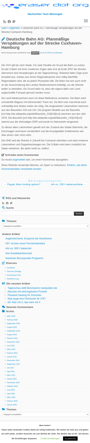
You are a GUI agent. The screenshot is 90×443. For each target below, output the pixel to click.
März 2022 (11, 356)
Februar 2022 (12, 360)
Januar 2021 (12, 386)
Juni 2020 (11, 397)
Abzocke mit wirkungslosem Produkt (27, 298)
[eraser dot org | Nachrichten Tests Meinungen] (45, 7)
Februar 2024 (12, 345)
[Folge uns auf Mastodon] (15, 24)
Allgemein (14, 35)
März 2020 (11, 404)
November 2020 (13, 389)
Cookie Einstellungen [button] (50, 438)
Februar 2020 (12, 408)
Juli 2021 (10, 375)
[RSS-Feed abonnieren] (5, 24)
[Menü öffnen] (86, 23)
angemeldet (18, 166)
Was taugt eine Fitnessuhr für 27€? (27, 305)
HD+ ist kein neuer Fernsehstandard (25, 250)
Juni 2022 (11, 353)
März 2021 (11, 382)
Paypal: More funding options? (22, 191)
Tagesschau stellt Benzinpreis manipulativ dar (32, 295)
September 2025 (13, 330)
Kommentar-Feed (14, 282)
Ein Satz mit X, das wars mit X (24, 309)
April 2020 (11, 401)
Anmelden (11, 275)
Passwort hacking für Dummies (24, 302)
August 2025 (12, 334)
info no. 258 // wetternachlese (68, 191)
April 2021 (11, 378)
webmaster (58, 60)
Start (4, 35)
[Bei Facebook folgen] (10, 24)
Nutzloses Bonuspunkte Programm (24, 265)
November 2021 (13, 367)
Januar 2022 (12, 364)
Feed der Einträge (14, 278)
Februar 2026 (12, 327)
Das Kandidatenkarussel (18, 260)
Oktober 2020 (12, 393)
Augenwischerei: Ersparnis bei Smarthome (28, 245)
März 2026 (11, 323)
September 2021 (13, 371)
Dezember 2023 (13, 349)
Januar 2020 (12, 412)
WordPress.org (13, 286)
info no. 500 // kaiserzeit (18, 255)
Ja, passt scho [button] (70, 439)
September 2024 (13, 338)
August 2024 (12, 341)
